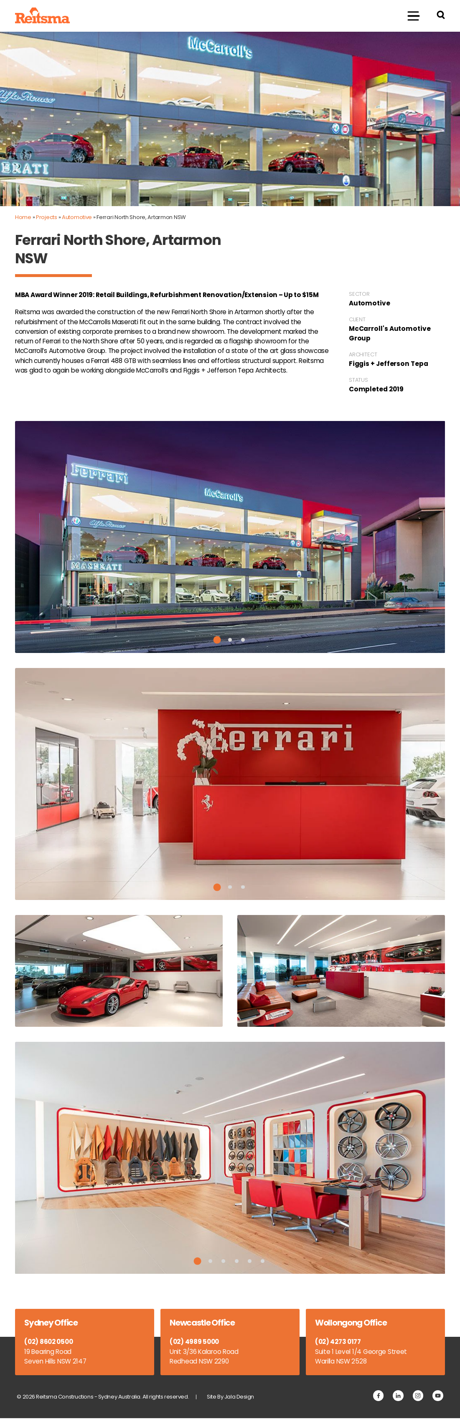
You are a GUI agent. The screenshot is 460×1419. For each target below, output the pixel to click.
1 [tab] (217, 640)
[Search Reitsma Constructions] (441, 16)
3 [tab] (243, 640)
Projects (46, 217)
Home (23, 217)
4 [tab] (237, 1261)
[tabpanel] (230, 537)
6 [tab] (263, 1261)
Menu (409, 15)
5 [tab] (250, 1261)
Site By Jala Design (231, 1397)
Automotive (77, 217)
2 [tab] (230, 640)
